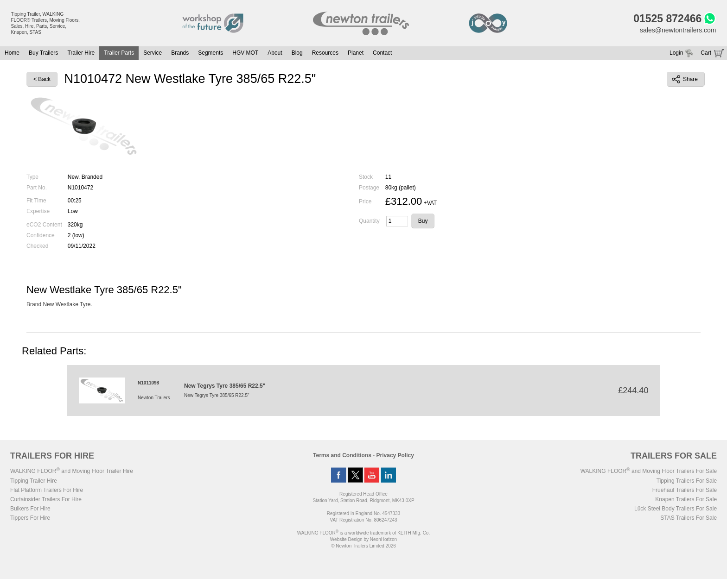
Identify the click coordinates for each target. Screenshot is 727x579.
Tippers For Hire (30, 518)
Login (676, 53)
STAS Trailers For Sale (688, 518)
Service (152, 53)
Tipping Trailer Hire (33, 481)
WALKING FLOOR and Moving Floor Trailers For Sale (648, 471)
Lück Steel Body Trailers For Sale (675, 508)
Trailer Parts (119, 53)
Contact (382, 53)
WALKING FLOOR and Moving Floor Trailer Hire (71, 471)
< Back (42, 79)
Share (685, 79)
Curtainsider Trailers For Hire (46, 499)
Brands (180, 53)
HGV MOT (245, 53)
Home (12, 53)
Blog (297, 53)
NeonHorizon (383, 539)
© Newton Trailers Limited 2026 (363, 545)
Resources (325, 53)
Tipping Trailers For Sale (687, 481)
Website (346, 539)
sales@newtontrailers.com (678, 30)
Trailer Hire (81, 53)
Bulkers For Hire (30, 508)
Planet (356, 53)
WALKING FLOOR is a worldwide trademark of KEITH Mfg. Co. (363, 532)
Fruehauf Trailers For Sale (684, 490)
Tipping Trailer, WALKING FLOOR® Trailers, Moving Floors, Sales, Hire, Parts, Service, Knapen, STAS (45, 23)
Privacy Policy (395, 455)
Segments (210, 53)
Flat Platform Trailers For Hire (46, 490)
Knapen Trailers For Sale (686, 499)
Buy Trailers (43, 53)
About (275, 53)
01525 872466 (667, 19)
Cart (706, 53)
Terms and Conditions (342, 455)
